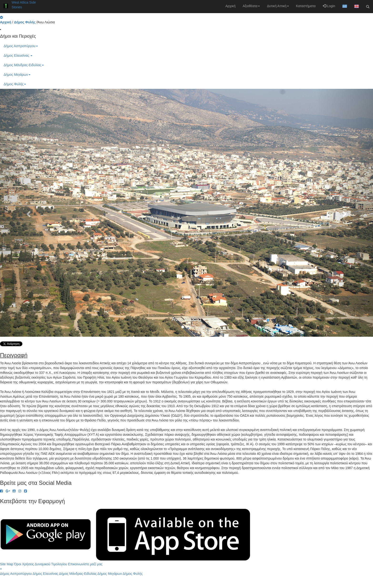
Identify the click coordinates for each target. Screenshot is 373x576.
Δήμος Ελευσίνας (18, 55)
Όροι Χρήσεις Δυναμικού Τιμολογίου (40, 564)
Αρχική (230, 6)
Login (329, 6)
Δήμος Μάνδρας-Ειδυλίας (24, 65)
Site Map (6, 564)
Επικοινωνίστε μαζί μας (85, 564)
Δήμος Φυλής (15, 84)
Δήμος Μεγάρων (17, 74)
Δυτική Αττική (278, 6)
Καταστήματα (306, 6)
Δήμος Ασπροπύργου (21, 46)
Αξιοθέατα (251, 6)
